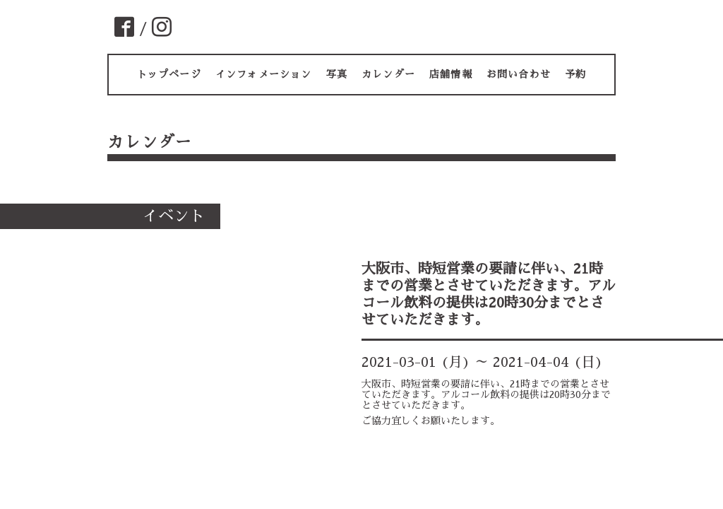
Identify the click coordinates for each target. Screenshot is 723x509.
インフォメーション (263, 74)
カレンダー (388, 74)
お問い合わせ (518, 74)
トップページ (169, 74)
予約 (575, 74)
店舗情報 (450, 74)
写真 (336, 74)
